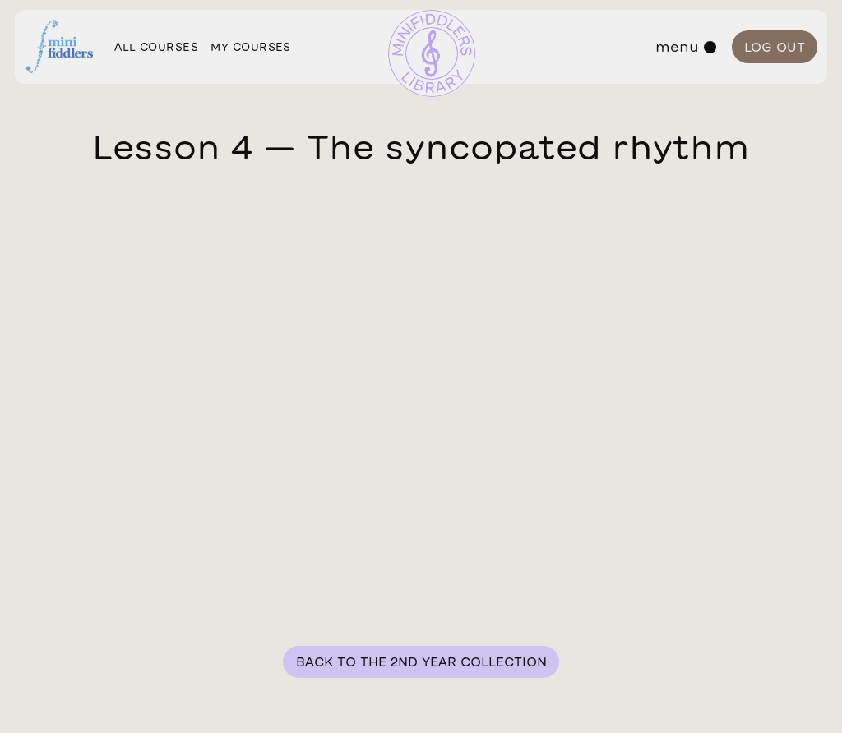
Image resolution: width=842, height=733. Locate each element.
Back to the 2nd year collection (421, 662)
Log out (774, 47)
